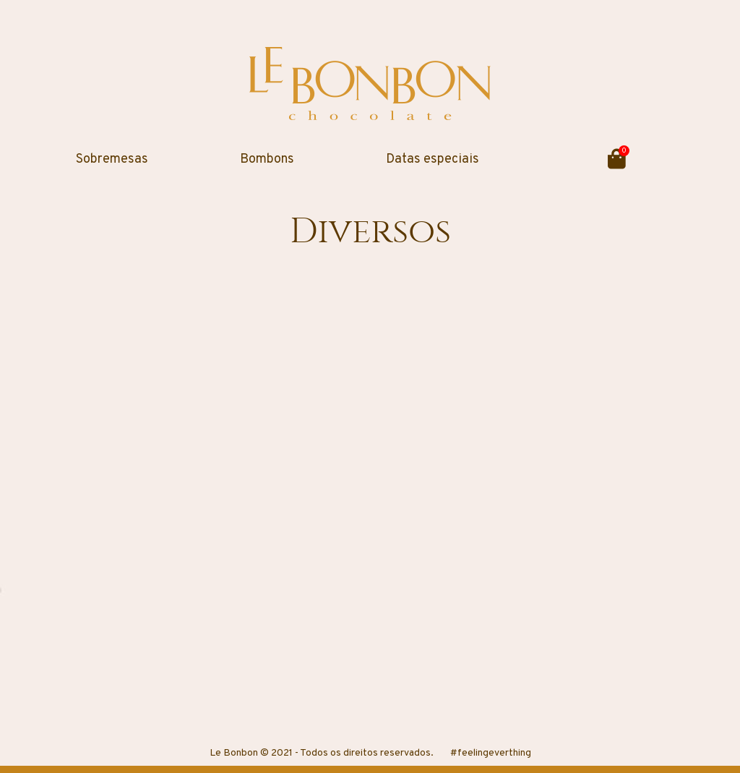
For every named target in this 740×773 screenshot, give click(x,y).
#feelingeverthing (490, 753)
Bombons (267, 159)
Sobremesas (112, 159)
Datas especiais (432, 159)
